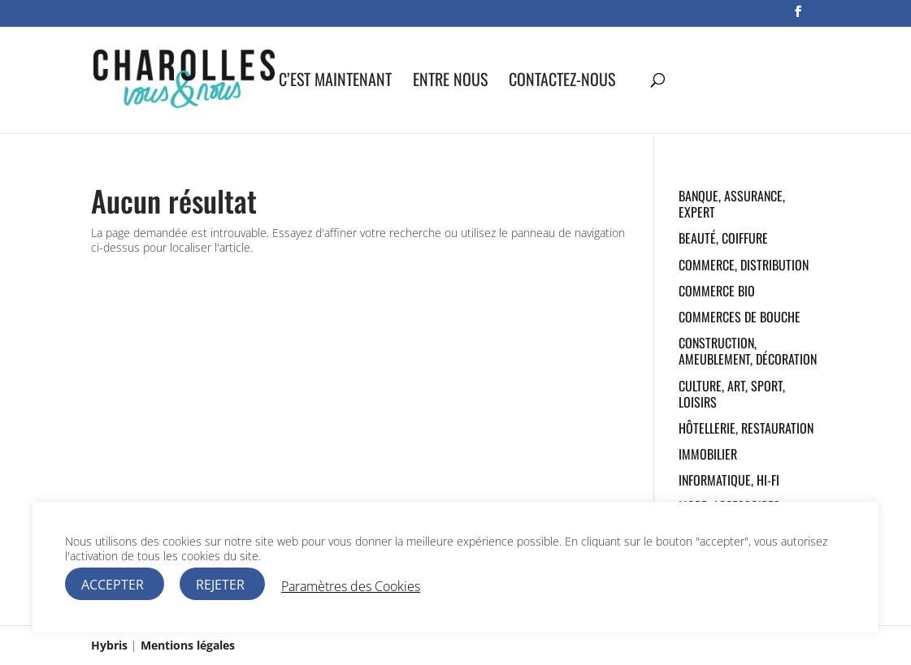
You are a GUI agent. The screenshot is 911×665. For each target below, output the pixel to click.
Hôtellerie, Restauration (746, 428)
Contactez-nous (562, 82)
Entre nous (450, 82)
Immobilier (708, 454)
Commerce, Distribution (744, 264)
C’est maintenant (335, 82)
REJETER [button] (220, 585)
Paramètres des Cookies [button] (350, 586)
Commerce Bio (717, 290)
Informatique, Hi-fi (729, 480)
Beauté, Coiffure (723, 238)
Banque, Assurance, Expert (732, 204)
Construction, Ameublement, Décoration (748, 351)
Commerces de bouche (739, 316)
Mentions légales (188, 645)
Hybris (109, 645)
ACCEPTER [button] (112, 585)
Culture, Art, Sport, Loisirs (732, 394)
